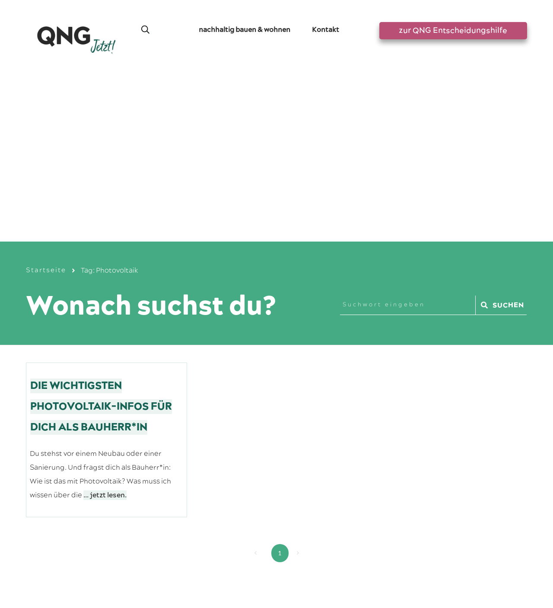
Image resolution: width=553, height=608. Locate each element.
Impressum (241, 567)
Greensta (132, 543)
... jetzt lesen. (105, 331)
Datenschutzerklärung (295, 567)
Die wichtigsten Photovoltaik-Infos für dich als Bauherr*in (101, 243)
